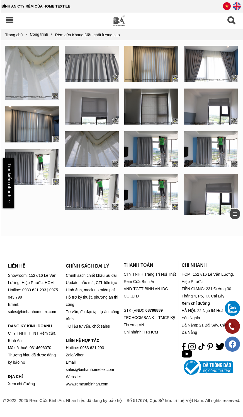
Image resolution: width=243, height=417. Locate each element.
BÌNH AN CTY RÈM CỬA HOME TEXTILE (35, 6)
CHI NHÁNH (194, 265)
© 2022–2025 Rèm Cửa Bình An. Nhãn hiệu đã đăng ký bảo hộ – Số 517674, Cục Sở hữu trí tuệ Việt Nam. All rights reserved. (121, 400)
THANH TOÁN (138, 265)
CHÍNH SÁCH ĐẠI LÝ (87, 266)
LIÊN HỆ (16, 266)
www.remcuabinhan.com (87, 384)
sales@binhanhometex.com (90, 369)
